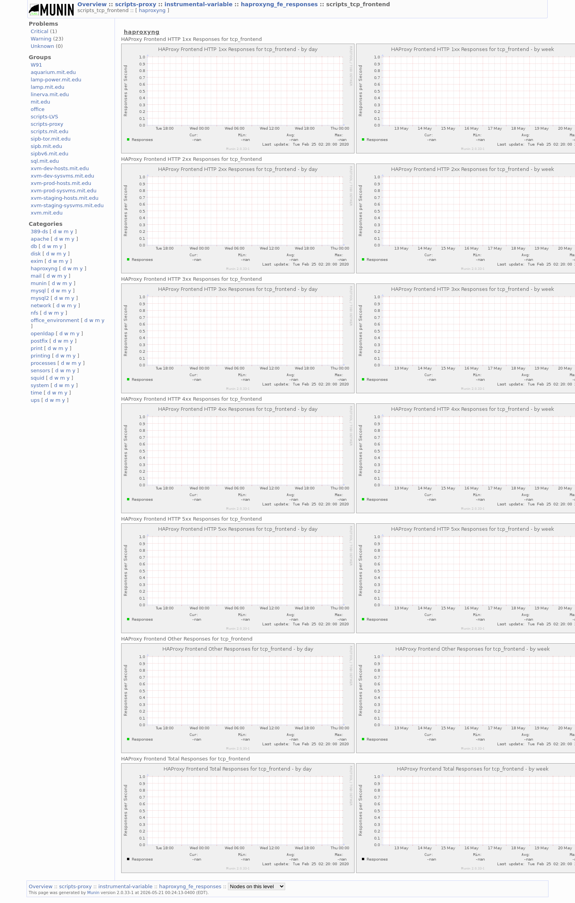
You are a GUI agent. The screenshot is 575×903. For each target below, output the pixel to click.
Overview (93, 4)
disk (36, 254)
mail (36, 276)
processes (43, 363)
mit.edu (40, 102)
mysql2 (40, 298)
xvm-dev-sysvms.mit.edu (62, 176)
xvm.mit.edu (47, 213)
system (40, 385)
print (36, 348)
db (34, 246)
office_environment (55, 320)
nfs (35, 313)
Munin (93, 892)
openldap (42, 333)
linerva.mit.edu (50, 94)
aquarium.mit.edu (53, 72)
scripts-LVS (44, 117)
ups (35, 400)
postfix (39, 341)
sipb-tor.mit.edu (51, 139)
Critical (39, 31)
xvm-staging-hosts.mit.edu (65, 198)
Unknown (42, 46)
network (41, 305)
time (36, 393)
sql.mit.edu (45, 161)
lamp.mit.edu (47, 87)
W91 (36, 65)
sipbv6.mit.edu (50, 154)
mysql (38, 291)
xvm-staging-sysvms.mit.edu (67, 205)
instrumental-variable (199, 4)
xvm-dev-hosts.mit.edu (60, 168)
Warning (41, 39)
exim (37, 261)
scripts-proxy (136, 4)
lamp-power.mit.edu (56, 80)
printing (40, 356)
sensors (40, 370)
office (38, 109)
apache (40, 239)
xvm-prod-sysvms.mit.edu (64, 191)
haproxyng (153, 10)
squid (37, 378)
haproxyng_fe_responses (280, 4)
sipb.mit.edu (46, 146)
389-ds (39, 231)
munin (39, 283)
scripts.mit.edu (50, 131)
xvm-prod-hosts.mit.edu (61, 183)
